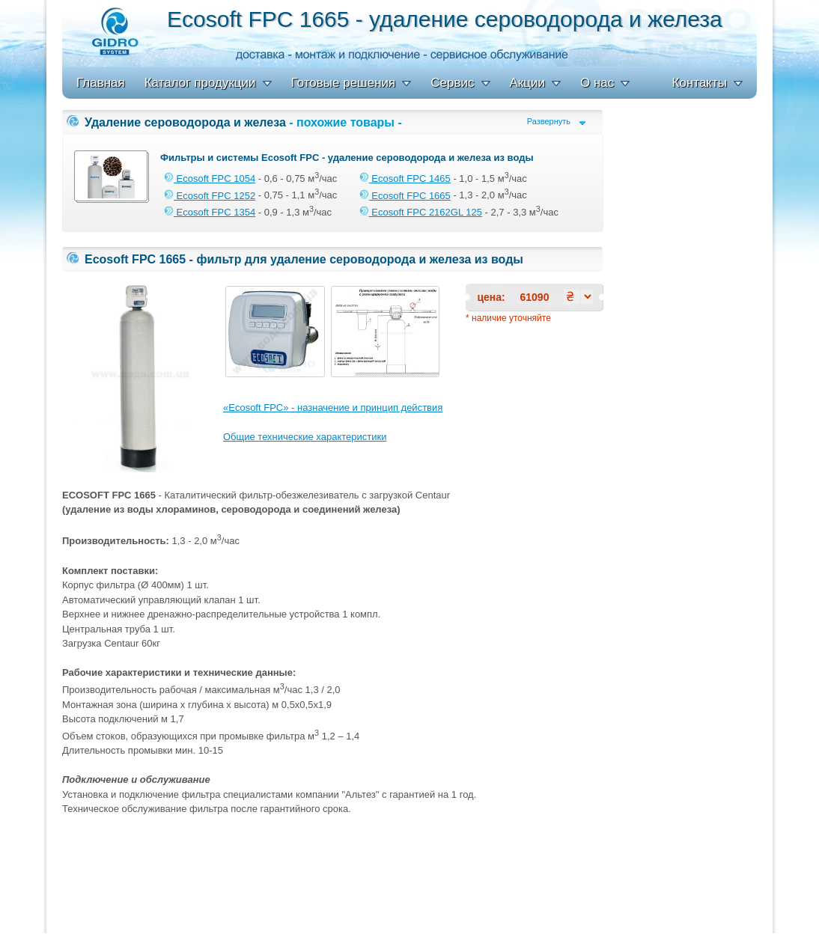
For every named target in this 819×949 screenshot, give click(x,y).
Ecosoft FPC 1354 (209, 212)
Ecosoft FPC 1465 (405, 178)
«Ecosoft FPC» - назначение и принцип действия (332, 407)
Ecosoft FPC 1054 (209, 178)
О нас (597, 83)
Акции (528, 83)
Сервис (452, 83)
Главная (100, 83)
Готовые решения (343, 83)
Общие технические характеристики (304, 436)
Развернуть (548, 122)
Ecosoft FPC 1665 (405, 195)
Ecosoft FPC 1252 (209, 195)
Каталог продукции (200, 83)
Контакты (699, 83)
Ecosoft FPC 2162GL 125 (420, 212)
